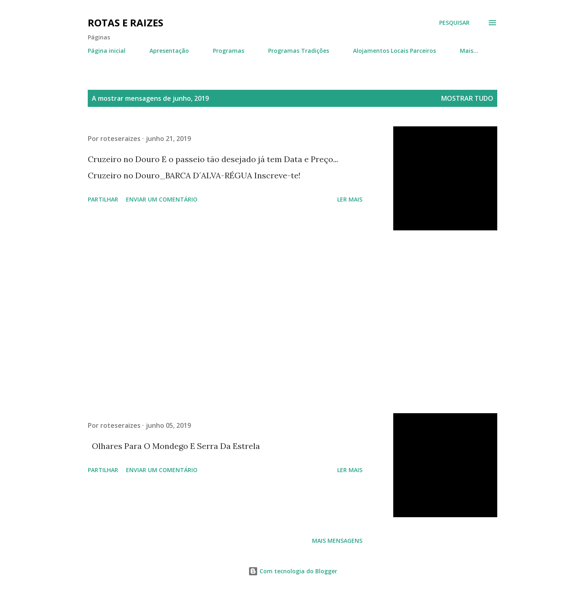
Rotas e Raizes (125, 22)
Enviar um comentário (161, 199)
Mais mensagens (337, 540)
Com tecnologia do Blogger (292, 571)
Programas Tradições (298, 50)
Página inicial (107, 50)
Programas (228, 50)
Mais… (469, 50)
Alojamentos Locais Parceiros (394, 50)
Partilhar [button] (103, 199)
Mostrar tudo (467, 98)
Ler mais (349, 199)
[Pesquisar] (454, 23)
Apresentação (169, 50)
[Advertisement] (225, 322)
